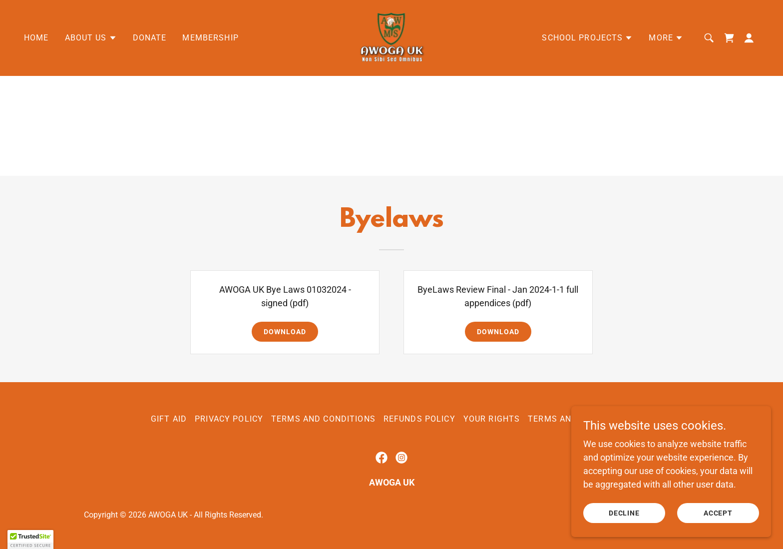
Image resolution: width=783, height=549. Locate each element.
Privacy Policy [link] (229, 419)
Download (285, 332)
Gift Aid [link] (169, 419)
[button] (91, 38)
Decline (624, 513)
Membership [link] (210, 37)
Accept (718, 513)
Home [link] (36, 37)
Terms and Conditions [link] (323, 419)
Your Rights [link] (491, 419)
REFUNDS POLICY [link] (419, 419)
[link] (391, 37)
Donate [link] (150, 37)
